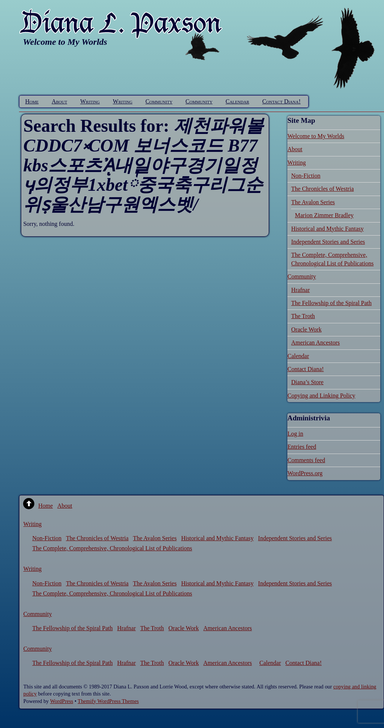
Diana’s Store (307, 382)
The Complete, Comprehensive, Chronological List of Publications (112, 548)
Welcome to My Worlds (315, 136)
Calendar (237, 101)
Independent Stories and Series (328, 242)
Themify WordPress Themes (108, 701)
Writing (90, 101)
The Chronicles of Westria (322, 189)
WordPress (61, 701)
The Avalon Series (313, 202)
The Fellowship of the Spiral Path (331, 303)
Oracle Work (306, 329)
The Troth (303, 316)
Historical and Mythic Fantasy (327, 228)
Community (159, 101)
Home (31, 101)
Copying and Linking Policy (321, 395)
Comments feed (306, 460)
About (59, 101)
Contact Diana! (281, 101)
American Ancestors (315, 342)
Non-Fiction (305, 175)
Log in (295, 433)
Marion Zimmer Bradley (324, 215)
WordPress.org (304, 473)
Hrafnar (300, 290)
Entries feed (301, 447)
